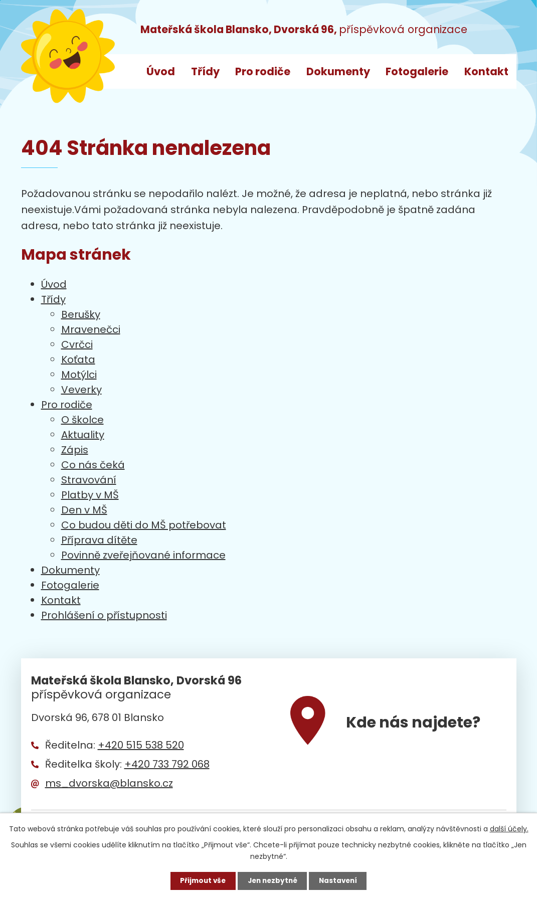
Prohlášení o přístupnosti (104, 615)
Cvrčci (77, 344)
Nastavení (341, 880)
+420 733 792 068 (167, 764)
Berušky (80, 314)
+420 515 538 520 (141, 745)
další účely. (509, 828)
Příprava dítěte (99, 540)
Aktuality (82, 435)
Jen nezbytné (272, 880)
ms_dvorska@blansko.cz (109, 783)
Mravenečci (90, 329)
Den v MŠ (84, 510)
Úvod (160, 71)
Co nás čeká (93, 465)
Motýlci (79, 375)
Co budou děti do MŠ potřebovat (143, 525)
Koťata (78, 359)
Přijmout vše (200, 880)
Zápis (74, 450)
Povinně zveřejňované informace (143, 555)
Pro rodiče (262, 71)
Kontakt (486, 71)
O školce (82, 420)
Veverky (81, 390)
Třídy (205, 71)
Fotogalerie (417, 71)
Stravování (88, 480)
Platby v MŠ (90, 495)
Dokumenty (338, 71)
